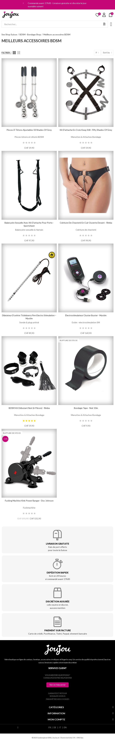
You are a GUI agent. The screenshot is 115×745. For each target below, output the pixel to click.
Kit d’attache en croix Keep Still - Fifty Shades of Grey (86, 130)
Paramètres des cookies (57, 699)
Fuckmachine (29, 507)
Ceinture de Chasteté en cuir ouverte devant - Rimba (86, 222)
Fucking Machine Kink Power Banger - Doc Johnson (29, 500)
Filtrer (6, 52)
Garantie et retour (57, 693)
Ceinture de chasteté (86, 229)
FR (50, 727)
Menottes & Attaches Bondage (86, 137)
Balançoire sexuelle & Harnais (29, 229)
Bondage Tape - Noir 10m (86, 408)
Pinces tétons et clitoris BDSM (29, 137)
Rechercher (104, 24)
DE (55, 727)
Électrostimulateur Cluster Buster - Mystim (85, 315)
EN (65, 727)
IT (60, 727)
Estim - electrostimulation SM (86, 322)
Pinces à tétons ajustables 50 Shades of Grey (29, 130)
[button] (57, 684)
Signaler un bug (57, 696)
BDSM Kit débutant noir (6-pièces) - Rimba (29, 408)
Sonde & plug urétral (29, 322)
